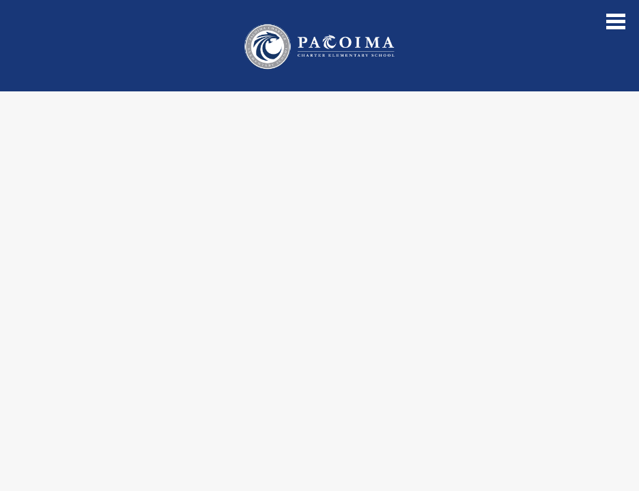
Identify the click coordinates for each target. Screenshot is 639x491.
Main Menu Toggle (615, 21)
